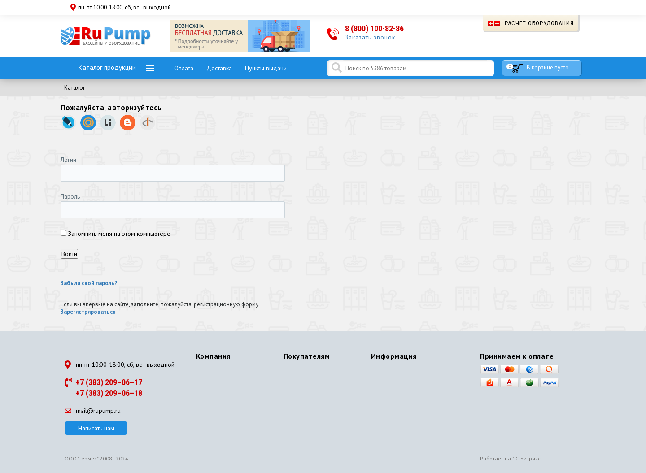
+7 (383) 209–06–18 (109, 393)
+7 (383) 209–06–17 (109, 382)
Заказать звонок (370, 37)
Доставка (219, 68)
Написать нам (96, 428)
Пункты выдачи (266, 68)
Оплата (183, 68)
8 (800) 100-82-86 (374, 28)
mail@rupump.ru (93, 411)
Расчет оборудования (531, 23)
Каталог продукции (107, 67)
